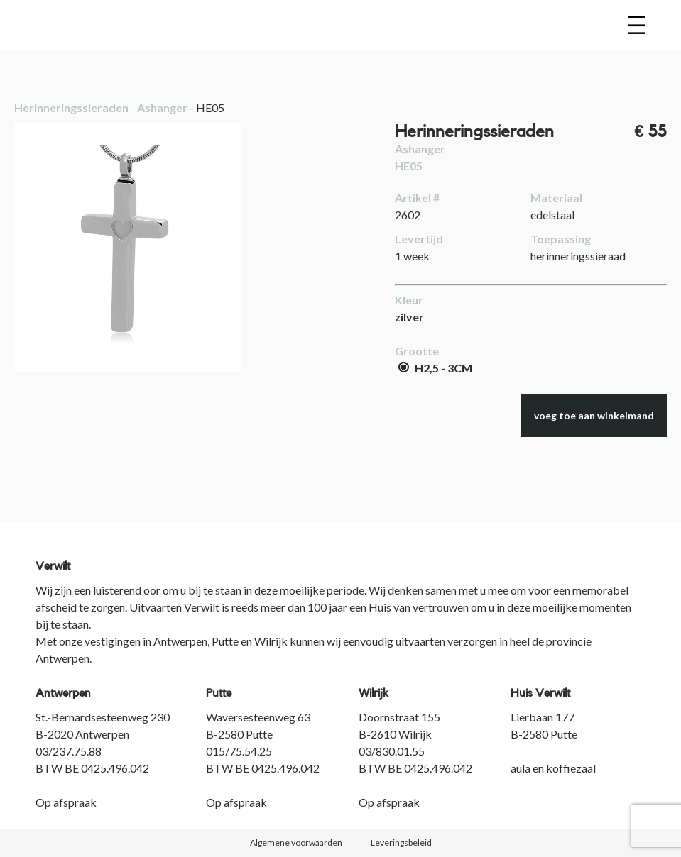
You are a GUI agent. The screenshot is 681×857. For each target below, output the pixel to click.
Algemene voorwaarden (296, 842)
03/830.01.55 (392, 751)
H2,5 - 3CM (435, 368)
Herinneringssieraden (71, 107)
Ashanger (162, 107)
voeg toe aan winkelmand (594, 415)
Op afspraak (66, 802)
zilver (409, 317)
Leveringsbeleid (401, 842)
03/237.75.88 (69, 751)
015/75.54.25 (239, 751)
